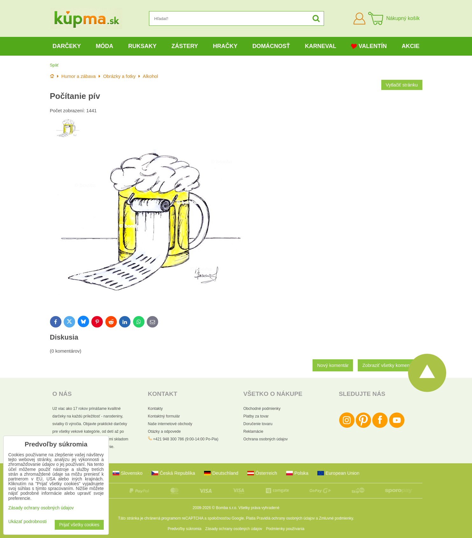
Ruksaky (142, 46)
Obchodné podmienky (262, 408)
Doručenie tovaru (257, 424)
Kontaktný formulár (164, 416)
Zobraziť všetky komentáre (390, 365)
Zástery (185, 46)
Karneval (320, 46)
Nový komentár (333, 365)
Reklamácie (253, 431)
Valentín (369, 46)
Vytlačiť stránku (402, 84)
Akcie (410, 46)
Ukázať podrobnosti (27, 521)
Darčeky (67, 46)
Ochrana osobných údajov (265, 439)
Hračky (225, 46)
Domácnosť (271, 46)
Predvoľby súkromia (184, 529)
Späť (54, 65)
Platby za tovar (256, 416)
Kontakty (155, 408)
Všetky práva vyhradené (258, 508)
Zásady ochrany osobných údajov (233, 529)
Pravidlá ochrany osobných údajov (286, 518)
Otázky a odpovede (164, 431)
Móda (104, 46)
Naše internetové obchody (170, 424)
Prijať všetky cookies (79, 524)
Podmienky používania (285, 529)
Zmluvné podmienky (336, 518)
